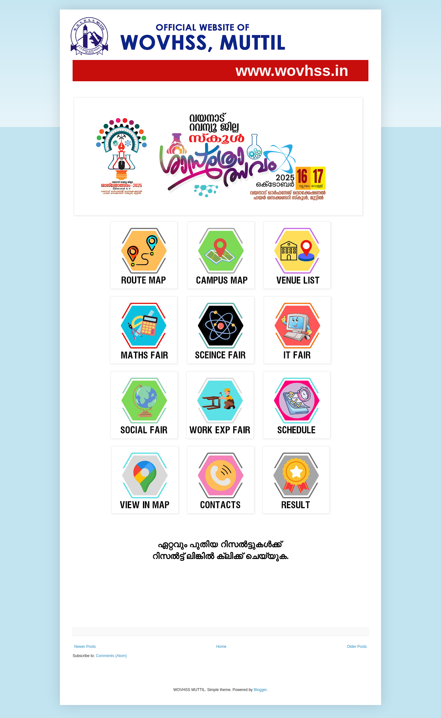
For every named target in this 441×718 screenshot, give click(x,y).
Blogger (260, 690)
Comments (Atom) (111, 656)
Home (221, 646)
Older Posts (357, 646)
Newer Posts (85, 646)
